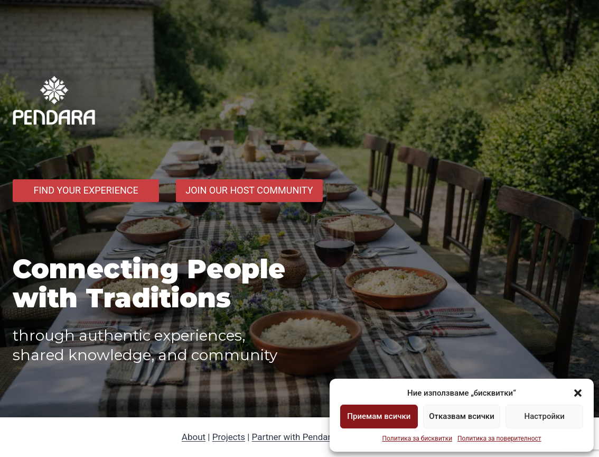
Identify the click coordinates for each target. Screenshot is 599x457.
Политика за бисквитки (417, 438)
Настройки (544, 416)
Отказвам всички (461, 416)
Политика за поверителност (499, 438)
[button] (578, 393)
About (193, 437)
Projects (228, 437)
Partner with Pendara (294, 437)
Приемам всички (378, 416)
